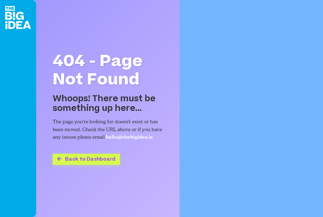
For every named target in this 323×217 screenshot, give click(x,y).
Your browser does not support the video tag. (251, 108)
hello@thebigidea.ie (129, 137)
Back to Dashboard (86, 159)
